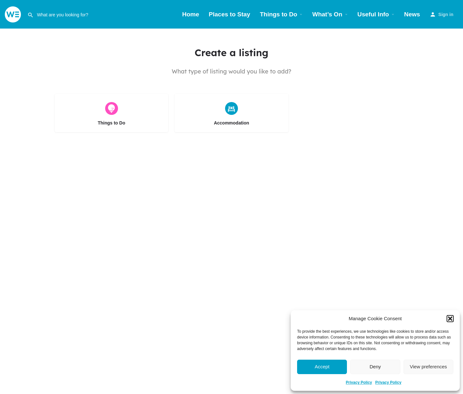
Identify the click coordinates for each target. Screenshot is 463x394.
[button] (450, 318)
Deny (375, 366)
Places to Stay (229, 14)
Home (190, 14)
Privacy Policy (359, 382)
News (412, 14)
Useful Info (373, 14)
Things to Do (278, 14)
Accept (322, 366)
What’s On (327, 14)
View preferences (428, 366)
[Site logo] (14, 14)
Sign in (445, 14)
